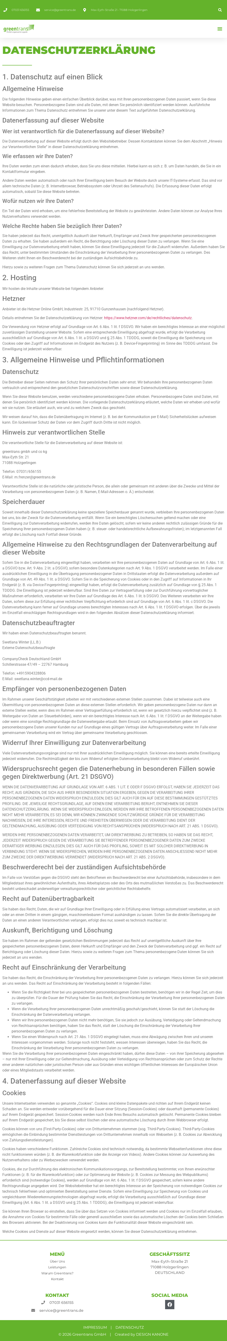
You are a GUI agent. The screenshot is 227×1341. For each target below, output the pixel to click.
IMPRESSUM (95, 1327)
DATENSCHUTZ (129, 1327)
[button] (220, 9)
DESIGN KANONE (152, 1334)
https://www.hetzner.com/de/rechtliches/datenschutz (148, 318)
